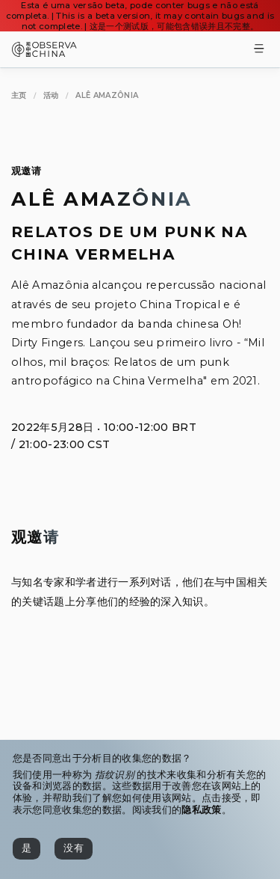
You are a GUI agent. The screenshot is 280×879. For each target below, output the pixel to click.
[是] (26, 849)
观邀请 (26, 171)
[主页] (19, 95)
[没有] (74, 849)
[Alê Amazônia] (106, 95)
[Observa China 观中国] (44, 53)
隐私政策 (201, 809)
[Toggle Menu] (259, 50)
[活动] (51, 95)
